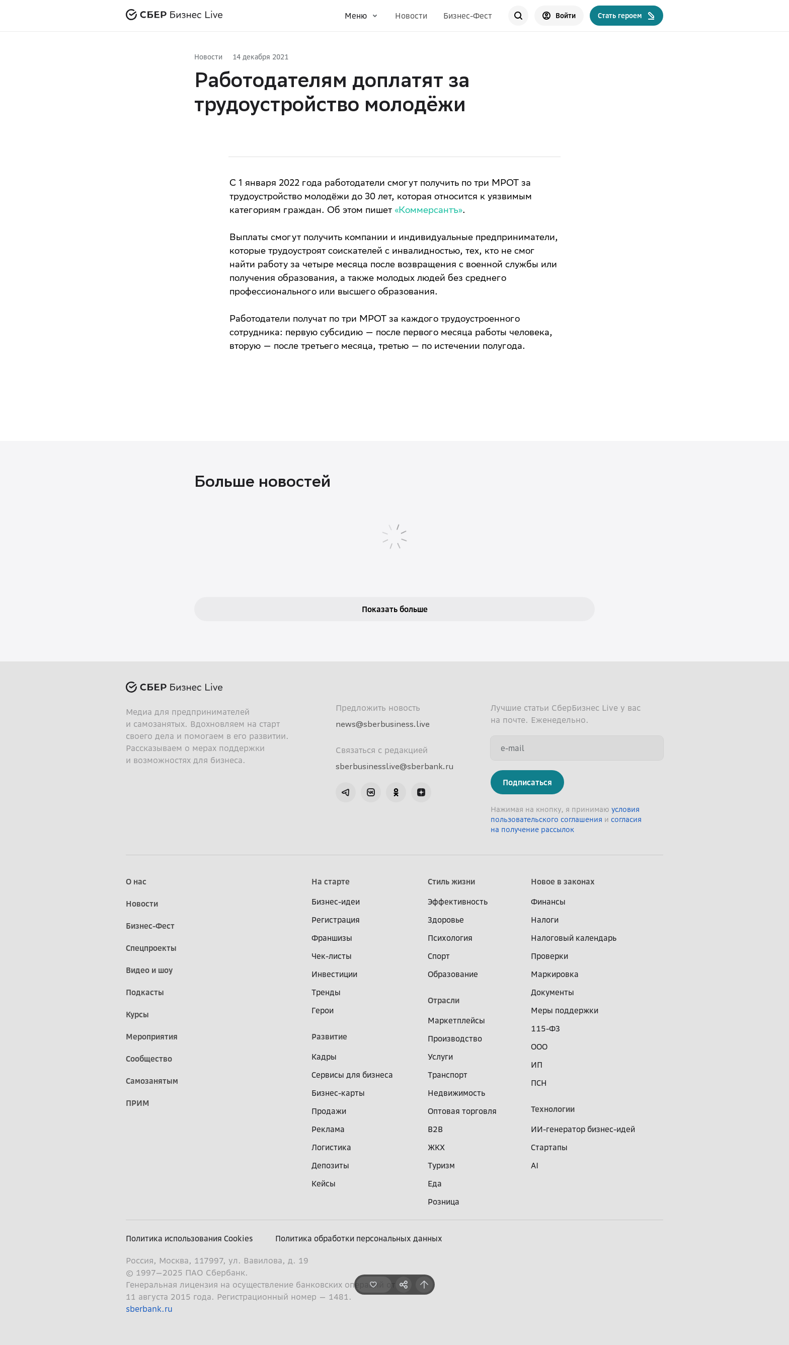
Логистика (331, 1147)
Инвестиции (334, 974)
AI (534, 1165)
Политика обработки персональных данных (358, 1238)
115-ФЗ (545, 1028)
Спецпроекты (151, 948)
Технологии (553, 1109)
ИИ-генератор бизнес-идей (583, 1129)
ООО (539, 1046)
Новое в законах (563, 881)
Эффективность (458, 901)
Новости (411, 16)
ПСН (539, 1083)
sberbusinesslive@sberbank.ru (394, 766)
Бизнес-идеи (335, 901)
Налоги (545, 920)
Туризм (441, 1165)
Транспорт (447, 1075)
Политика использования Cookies (189, 1238)
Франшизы (331, 938)
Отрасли (443, 1000)
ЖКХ (436, 1147)
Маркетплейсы (456, 1020)
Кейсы (323, 1183)
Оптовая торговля (462, 1111)
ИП (536, 1065)
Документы (552, 992)
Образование (453, 974)
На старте (330, 881)
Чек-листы (331, 956)
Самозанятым (152, 1081)
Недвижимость (456, 1093)
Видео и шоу (149, 970)
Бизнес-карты (338, 1093)
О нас (136, 881)
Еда (435, 1183)
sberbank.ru (149, 1309)
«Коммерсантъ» (428, 211)
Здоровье (446, 920)
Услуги (440, 1057)
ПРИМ (137, 1103)
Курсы (137, 1014)
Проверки (549, 956)
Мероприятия (152, 1036)
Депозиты (330, 1165)
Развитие (329, 1036)
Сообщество (149, 1059)
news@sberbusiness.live (383, 724)
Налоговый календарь (573, 938)
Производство (455, 1038)
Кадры (324, 1057)
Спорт (439, 956)
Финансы (548, 901)
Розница (443, 1202)
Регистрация (335, 920)
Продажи (328, 1111)
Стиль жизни (451, 881)
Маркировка (555, 974)
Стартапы (549, 1147)
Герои (322, 1010)
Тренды (326, 992)
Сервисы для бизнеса (352, 1075)
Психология (450, 938)
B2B (435, 1129)
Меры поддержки (564, 1010)
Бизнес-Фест (467, 16)
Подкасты (145, 992)
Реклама (328, 1129)
